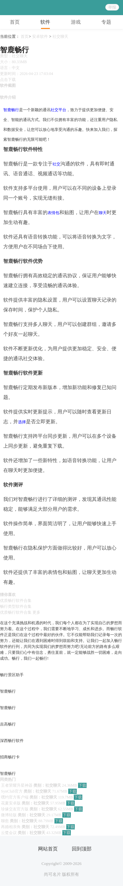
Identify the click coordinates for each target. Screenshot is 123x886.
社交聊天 (60, 36)
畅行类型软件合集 (15, 606)
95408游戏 (21, 7)
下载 (82, 785)
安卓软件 (40, 36)
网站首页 (44, 849)
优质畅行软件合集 (15, 600)
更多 (36, 612)
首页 (25, 36)
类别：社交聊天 (47, 785)
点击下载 (8, 79)
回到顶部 (78, 849)
